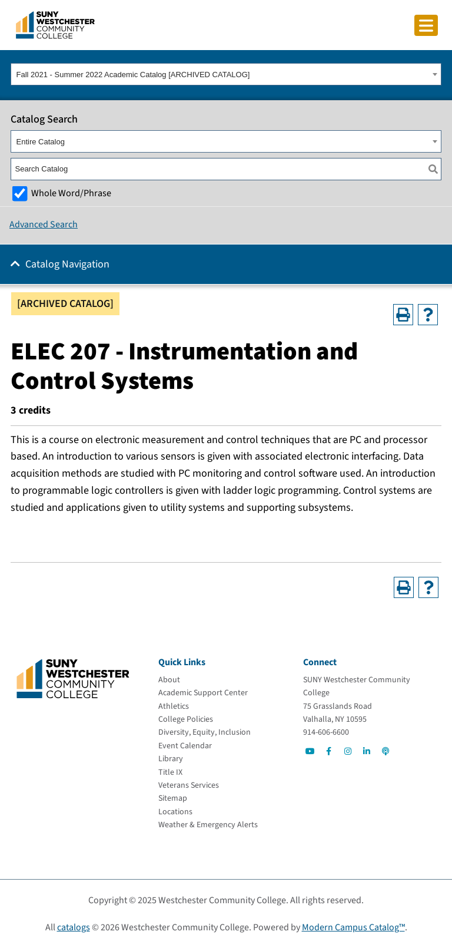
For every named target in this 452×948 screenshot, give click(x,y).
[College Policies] (185, 719)
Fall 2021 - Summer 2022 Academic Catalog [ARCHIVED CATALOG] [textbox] (133, 74)
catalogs (73, 927)
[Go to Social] (310, 751)
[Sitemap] (172, 798)
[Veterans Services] (188, 785)
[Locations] (175, 812)
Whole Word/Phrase (71, 193)
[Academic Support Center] (203, 693)
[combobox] (226, 74)
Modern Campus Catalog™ (353, 927)
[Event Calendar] (185, 746)
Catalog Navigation (67, 264)
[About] (169, 680)
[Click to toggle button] (426, 25)
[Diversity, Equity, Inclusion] (204, 732)
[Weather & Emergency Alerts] (208, 825)
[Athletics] (173, 706)
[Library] (170, 759)
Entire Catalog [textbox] (40, 141)
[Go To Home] (55, 24)
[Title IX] (170, 772)
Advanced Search (43, 224)
